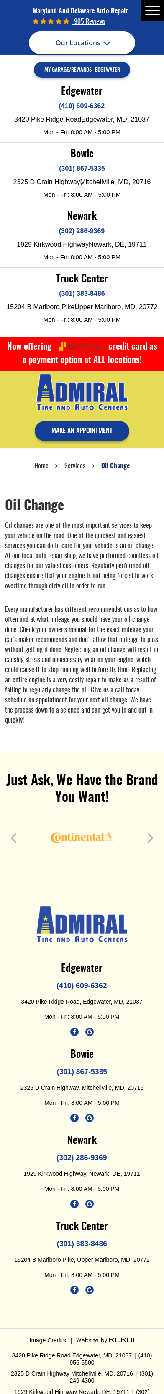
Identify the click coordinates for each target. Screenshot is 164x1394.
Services (74, 466)
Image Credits (48, 1340)
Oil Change (115, 466)
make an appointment (82, 431)
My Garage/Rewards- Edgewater (82, 70)
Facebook (74, 1032)
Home (41, 466)
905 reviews (88, 21)
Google (89, 1032)
